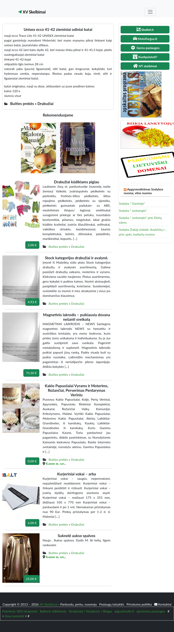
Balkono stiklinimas (53, 611)
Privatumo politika (140, 604)
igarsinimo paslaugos (151, 611)
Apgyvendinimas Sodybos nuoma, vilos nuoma (143, 191)
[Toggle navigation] (150, 12)
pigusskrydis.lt (124, 611)
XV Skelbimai (32, 11)
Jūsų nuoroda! (14, 616)
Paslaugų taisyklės (112, 604)
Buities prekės (58, 246)
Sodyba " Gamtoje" (132, 203)
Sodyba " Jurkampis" (133, 210)
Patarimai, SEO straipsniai (19, 611)
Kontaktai (162, 604)
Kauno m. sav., (56, 463)
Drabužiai (77, 246)
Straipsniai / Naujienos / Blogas (90, 611)
